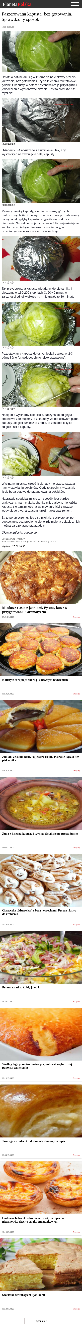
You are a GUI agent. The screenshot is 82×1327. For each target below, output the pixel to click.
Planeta (17, 4)
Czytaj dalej (41, 1321)
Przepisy (76, 617)
